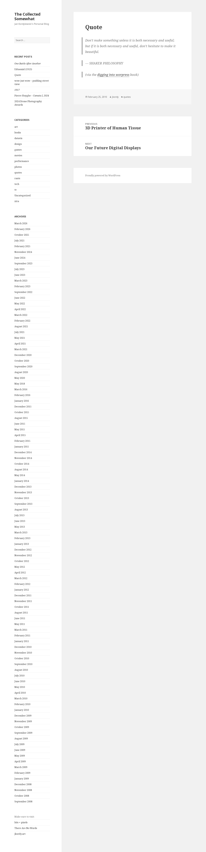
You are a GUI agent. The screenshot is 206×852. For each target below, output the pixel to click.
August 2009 (21, 738)
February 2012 (22, 584)
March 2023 (20, 280)
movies (18, 155)
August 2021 (21, 326)
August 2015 (21, 418)
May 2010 (19, 687)
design (18, 144)
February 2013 (22, 538)
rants (17, 178)
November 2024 (23, 252)
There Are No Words (25, 828)
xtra (16, 201)
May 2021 (19, 337)
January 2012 (21, 589)
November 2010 (23, 652)
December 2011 (22, 595)
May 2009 (19, 755)
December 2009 (22, 715)
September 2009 (23, 732)
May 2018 (19, 383)
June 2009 (19, 750)
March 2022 (20, 315)
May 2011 (19, 624)
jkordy (115, 96)
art (16, 126)
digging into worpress (113, 74)
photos (18, 166)
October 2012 (21, 561)
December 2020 (22, 355)
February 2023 (22, 286)
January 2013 (21, 543)
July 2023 (19, 269)
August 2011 (21, 612)
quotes (18, 172)
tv (15, 189)
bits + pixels (20, 822)
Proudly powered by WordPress (102, 175)
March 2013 (20, 532)
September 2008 (23, 801)
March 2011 (20, 629)
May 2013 (19, 526)
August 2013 (21, 509)
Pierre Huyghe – (31, 95)
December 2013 (22, 486)
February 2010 (22, 704)
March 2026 (20, 223)
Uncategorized (22, 195)
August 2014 (21, 469)
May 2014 (19, 475)
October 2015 (21, 412)
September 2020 (23, 366)
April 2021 (20, 343)
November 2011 (23, 601)
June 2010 (19, 681)
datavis (18, 138)
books (17, 132)
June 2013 (19, 521)
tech (16, 184)
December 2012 (22, 549)
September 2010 (23, 664)
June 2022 (19, 297)
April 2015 (20, 435)
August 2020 (21, 372)
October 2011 (21, 606)
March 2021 (20, 349)
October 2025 (21, 234)
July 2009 (19, 744)
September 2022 (23, 292)
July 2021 (19, 332)
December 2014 (22, 452)
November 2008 (23, 790)
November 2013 (23, 492)
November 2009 (23, 721)
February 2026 (22, 229)
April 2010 (20, 692)
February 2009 (22, 772)
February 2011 (22, 635)
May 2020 (19, 377)
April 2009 (20, 761)
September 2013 (23, 503)
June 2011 (19, 618)
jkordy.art (19, 833)
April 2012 (20, 572)
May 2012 (19, 566)
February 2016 (22, 395)
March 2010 (20, 698)
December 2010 (22, 647)
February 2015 (22, 440)
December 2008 (22, 784)
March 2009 (20, 767)
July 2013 (19, 515)
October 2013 (21, 498)
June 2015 (19, 423)
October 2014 (21, 463)
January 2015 (21, 446)
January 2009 (21, 778)
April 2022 (20, 309)
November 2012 (23, 555)
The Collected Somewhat (27, 16)
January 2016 (21, 400)
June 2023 (19, 274)
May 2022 (19, 303)
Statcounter (7, 849)
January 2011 (21, 641)
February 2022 (22, 320)
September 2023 (23, 263)
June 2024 (19, 257)
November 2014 (23, 458)
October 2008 (21, 795)
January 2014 (21, 481)
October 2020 (21, 360)
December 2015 (22, 406)
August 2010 (21, 669)
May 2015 (19, 429)
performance (21, 161)
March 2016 (20, 389)
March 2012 (20, 578)
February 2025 (22, 246)
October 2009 (21, 727)
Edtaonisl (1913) (23, 69)
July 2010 (19, 675)
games (18, 149)
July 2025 (19, 240)
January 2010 (21, 709)
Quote (17, 75)
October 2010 (21, 658)
